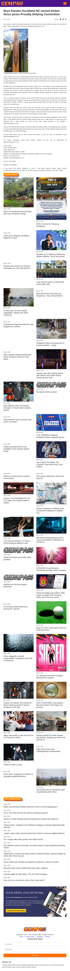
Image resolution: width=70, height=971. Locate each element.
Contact (47, 936)
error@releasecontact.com (12, 170)
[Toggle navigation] (64, 3)
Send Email (11, 149)
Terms (21, 936)
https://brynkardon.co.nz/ (11, 123)
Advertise (40, 936)
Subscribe (35, 955)
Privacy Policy (30, 936)
